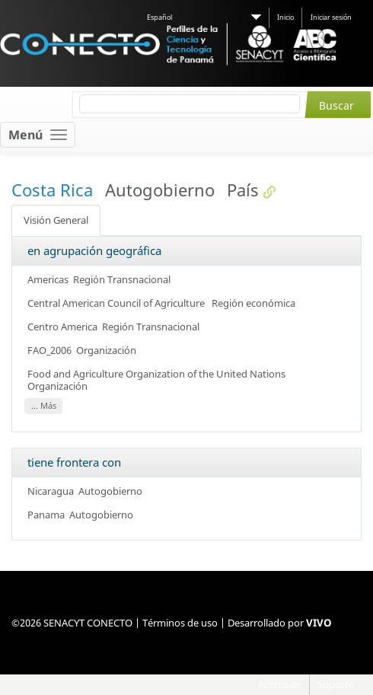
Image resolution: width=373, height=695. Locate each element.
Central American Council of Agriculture (117, 303)
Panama (46, 514)
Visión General (56, 220)
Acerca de (279, 684)
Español (159, 17)
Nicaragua (50, 491)
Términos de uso (180, 623)
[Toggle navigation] (37, 135)
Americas (48, 279)
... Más (43, 406)
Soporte (335, 684)
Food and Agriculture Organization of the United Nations (157, 374)
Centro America (62, 326)
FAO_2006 (49, 350)
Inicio (285, 17)
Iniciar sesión (331, 17)
